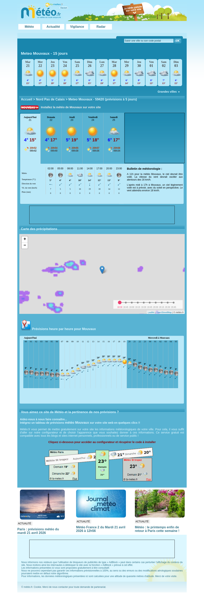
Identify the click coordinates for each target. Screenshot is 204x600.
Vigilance (77, 26)
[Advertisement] (154, 138)
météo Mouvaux (77, 422)
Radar (100, 26)
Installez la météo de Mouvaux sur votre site (71, 107)
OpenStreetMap (164, 312)
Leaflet (151, 312)
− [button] (25, 246)
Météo (29, 26)
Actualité (53, 26)
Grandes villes (169, 92)
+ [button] (25, 239)
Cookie (37, 587)
